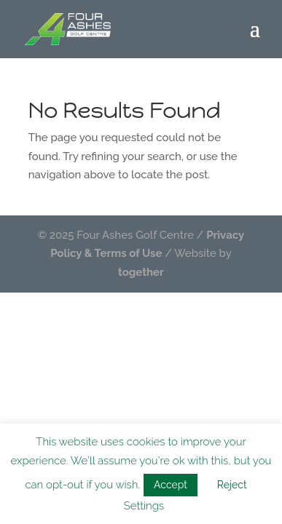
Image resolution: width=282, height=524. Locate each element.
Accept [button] (170, 485)
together (141, 272)
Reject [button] (232, 485)
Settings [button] (144, 505)
